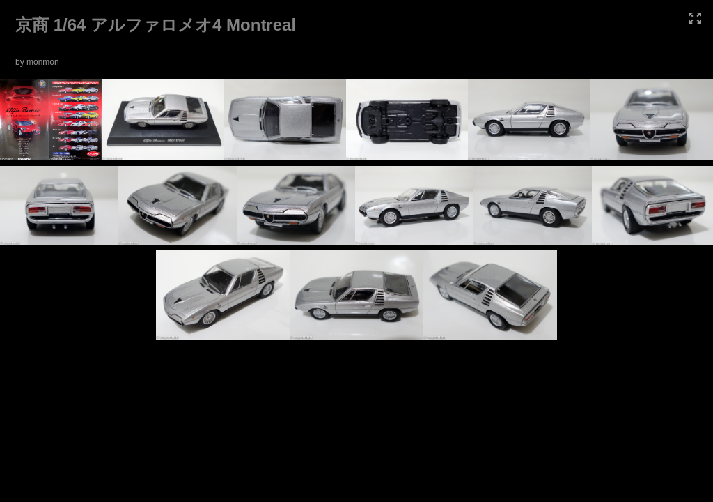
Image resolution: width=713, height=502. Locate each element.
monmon (42, 62)
